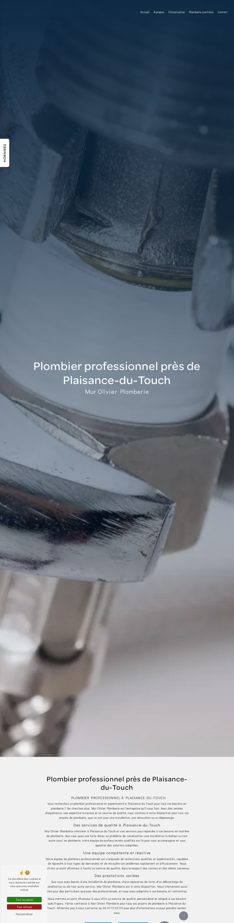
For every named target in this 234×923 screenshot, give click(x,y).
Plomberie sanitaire (201, 12)
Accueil (144, 12)
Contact (223, 12)
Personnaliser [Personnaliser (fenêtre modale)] (24, 914)
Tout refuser (24, 907)
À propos (159, 12)
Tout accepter (24, 899)
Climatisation (176, 12)
